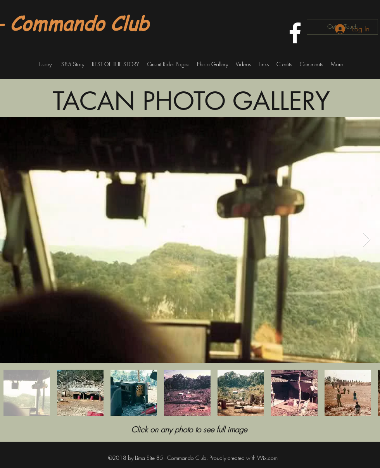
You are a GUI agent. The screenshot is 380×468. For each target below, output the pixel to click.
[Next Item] (366, 239)
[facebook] (295, 33)
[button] (44, 64)
